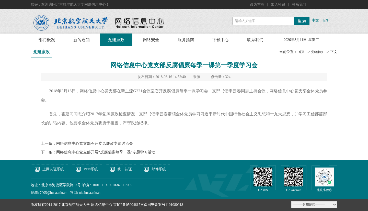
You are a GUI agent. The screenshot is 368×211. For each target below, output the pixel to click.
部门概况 (47, 40)
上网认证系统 (53, 169)
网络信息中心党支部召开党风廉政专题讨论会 (94, 143)
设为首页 (257, 4)
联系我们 (299, 4)
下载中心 (220, 40)
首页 (301, 52)
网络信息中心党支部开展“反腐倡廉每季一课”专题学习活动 (105, 152)
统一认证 (125, 169)
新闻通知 (81, 40)
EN (325, 20)
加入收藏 (278, 4)
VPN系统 (91, 169)
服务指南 (186, 40)
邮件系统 (159, 169)
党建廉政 (116, 40)
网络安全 (151, 40)
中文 (315, 20)
